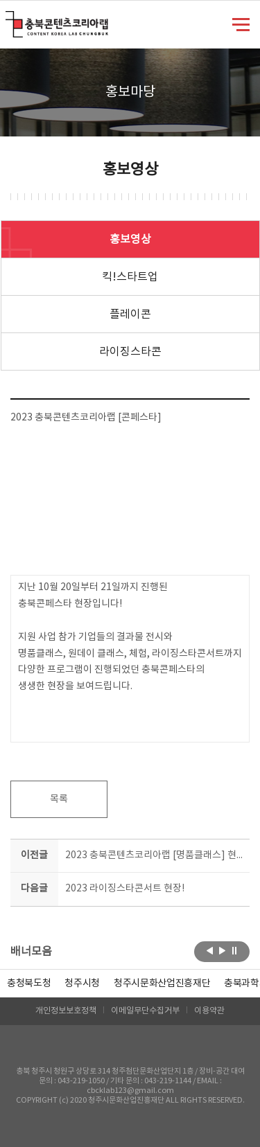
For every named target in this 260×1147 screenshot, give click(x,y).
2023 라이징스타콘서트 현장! (124, 888)
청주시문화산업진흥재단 (162, 983)
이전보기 (210, 950)
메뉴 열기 (241, 23)
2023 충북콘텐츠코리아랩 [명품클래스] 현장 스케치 (155, 855)
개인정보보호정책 (65, 1010)
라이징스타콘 (130, 352)
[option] (29, 983)
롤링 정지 (234, 950)
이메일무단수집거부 (145, 1010)
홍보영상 (130, 239)
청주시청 (82, 983)
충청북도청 (29, 983)
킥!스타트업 (130, 277)
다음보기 (222, 950)
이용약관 (209, 1010)
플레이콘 (130, 314)
